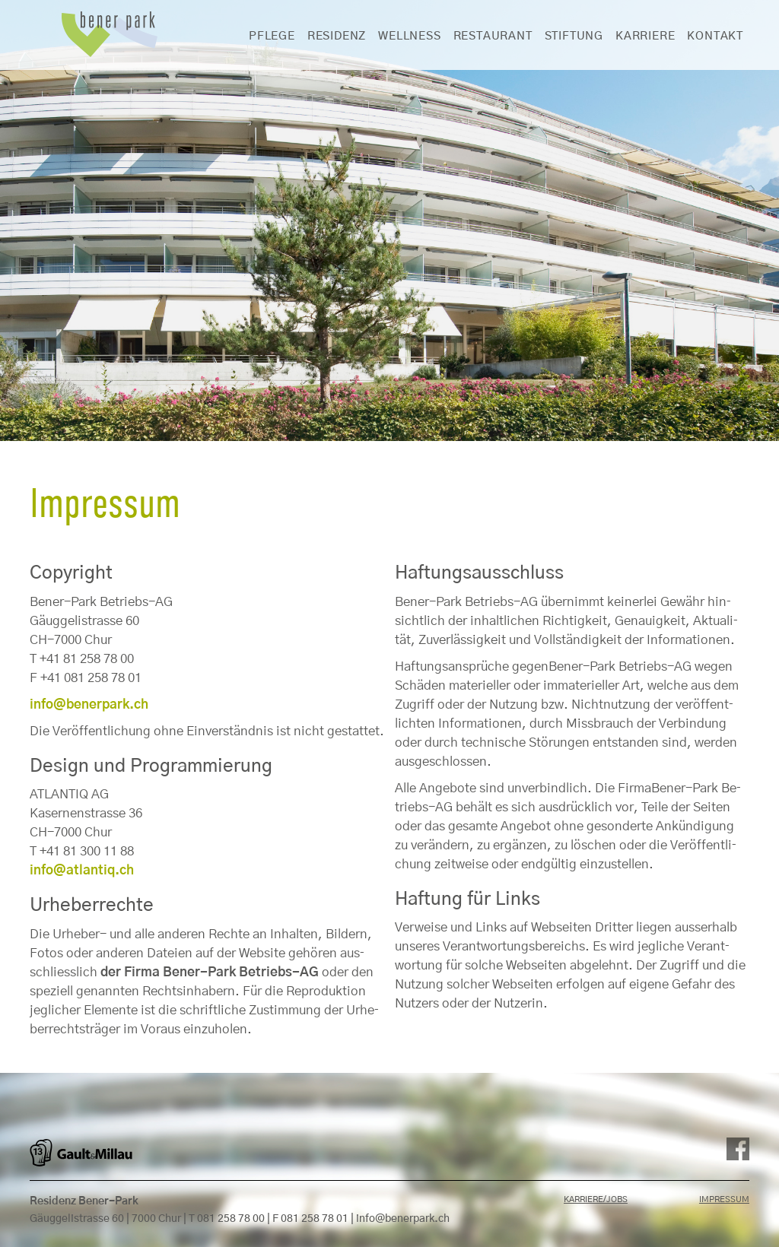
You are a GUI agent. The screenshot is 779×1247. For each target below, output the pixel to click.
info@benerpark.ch (403, 1219)
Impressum (724, 1199)
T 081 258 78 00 (227, 1219)
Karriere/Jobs (596, 1199)
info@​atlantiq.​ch (82, 870)
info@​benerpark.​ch (89, 704)
